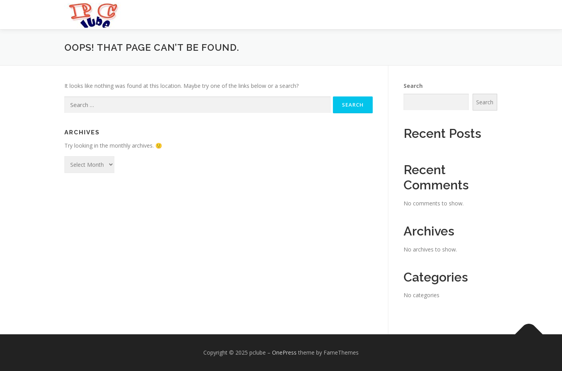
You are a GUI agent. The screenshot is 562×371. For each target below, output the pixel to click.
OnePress (284, 352)
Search (413, 85)
